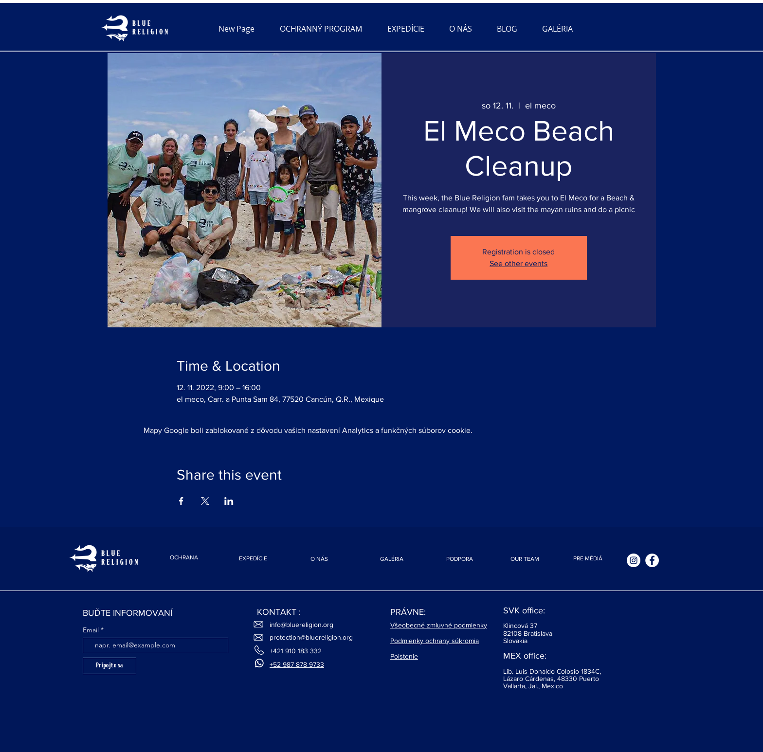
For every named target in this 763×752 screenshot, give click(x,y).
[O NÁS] (319, 559)
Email (91, 630)
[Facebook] (652, 560)
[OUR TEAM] (524, 559)
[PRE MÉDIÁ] (588, 559)
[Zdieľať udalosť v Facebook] (181, 501)
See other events (518, 263)
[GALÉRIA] (391, 559)
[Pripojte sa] (109, 666)
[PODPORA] (459, 559)
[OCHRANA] (184, 557)
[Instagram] (633, 560)
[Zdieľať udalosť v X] (205, 501)
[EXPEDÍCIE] (253, 559)
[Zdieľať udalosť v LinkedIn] (229, 501)
